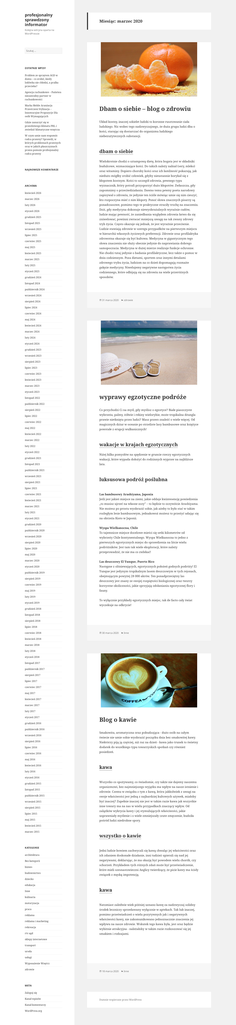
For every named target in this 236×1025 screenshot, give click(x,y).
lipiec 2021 (31, 488)
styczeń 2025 (32, 271)
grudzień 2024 (33, 277)
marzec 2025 (32, 259)
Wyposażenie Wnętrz (37, 963)
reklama (29, 915)
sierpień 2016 (32, 741)
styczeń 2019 (32, 602)
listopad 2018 (32, 614)
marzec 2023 (32, 385)
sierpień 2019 (32, 578)
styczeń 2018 (32, 657)
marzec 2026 (32, 199)
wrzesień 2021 (33, 476)
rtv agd (29, 933)
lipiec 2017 (31, 681)
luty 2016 (30, 771)
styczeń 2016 (32, 777)
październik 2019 (35, 572)
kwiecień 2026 (33, 193)
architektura (32, 855)
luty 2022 (30, 446)
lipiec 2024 (31, 307)
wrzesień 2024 (33, 295)
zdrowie (29, 969)
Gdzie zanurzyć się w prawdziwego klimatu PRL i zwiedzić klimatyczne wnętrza (42, 126)
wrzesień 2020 (33, 536)
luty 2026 (30, 205)
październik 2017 (35, 669)
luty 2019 (30, 596)
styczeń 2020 (32, 566)
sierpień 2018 (32, 620)
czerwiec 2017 (33, 687)
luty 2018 (30, 651)
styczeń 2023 (32, 391)
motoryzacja (32, 903)
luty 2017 (30, 711)
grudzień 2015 (33, 783)
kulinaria (30, 897)
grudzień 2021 (33, 458)
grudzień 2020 (33, 524)
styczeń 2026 (32, 211)
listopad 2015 (32, 789)
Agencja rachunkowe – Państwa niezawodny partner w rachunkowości (43, 96)
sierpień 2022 (32, 410)
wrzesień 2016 (33, 735)
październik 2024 (35, 289)
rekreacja (30, 927)
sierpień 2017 (32, 675)
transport (30, 945)
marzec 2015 (32, 831)
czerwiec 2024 (33, 313)
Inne (27, 891)
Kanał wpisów (33, 998)
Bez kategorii (32, 861)
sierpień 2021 (32, 482)
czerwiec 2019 (33, 584)
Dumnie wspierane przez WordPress (120, 999)
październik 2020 (35, 530)
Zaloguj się (31, 992)
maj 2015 (30, 819)
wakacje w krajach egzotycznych (138, 444)
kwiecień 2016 (33, 765)
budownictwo (33, 873)
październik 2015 (35, 795)
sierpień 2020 (32, 542)
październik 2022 (35, 404)
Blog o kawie (118, 719)
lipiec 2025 (31, 235)
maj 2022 (30, 428)
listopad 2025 (32, 223)
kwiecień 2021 (33, 500)
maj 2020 (30, 554)
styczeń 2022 (32, 452)
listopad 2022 (32, 398)
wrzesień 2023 (33, 355)
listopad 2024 (32, 283)
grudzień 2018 (33, 608)
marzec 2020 (32, 560)
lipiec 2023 (31, 367)
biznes (28, 867)
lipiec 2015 (31, 813)
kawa (105, 767)
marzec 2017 (32, 705)
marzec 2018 (32, 645)
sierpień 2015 (32, 807)
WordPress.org (33, 1010)
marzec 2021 (32, 506)
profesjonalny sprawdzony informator (39, 19)
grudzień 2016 (33, 723)
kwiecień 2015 (33, 825)
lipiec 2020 (31, 548)
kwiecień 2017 (33, 699)
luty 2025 (30, 265)
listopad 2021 (32, 464)
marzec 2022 (32, 440)
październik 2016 (35, 729)
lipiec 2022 (31, 416)
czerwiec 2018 (33, 633)
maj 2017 (30, 693)
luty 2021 (30, 512)
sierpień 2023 (32, 361)
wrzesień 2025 (33, 229)
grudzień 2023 (33, 349)
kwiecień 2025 (33, 253)
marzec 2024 (32, 331)
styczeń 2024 (32, 343)
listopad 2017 (32, 663)
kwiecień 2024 (33, 325)
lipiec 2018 (31, 626)
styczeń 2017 (32, 717)
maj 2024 (30, 319)
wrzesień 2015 (33, 801)
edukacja (30, 885)
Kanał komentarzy (35, 1004)
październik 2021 (35, 470)
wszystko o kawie (120, 835)
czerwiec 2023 (33, 373)
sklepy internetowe (36, 939)
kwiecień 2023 (33, 379)
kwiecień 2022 (33, 434)
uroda (28, 951)
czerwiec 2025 (33, 241)
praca (28, 909)
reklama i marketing (36, 921)
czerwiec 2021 (33, 494)
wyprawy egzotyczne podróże (142, 397)
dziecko (29, 879)
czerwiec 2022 (33, 422)
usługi (28, 957)
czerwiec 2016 (33, 753)
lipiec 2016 (31, 747)
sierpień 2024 (32, 301)
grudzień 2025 (33, 217)
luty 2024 (30, 337)
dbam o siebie (116, 151)
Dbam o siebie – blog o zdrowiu (145, 109)
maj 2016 (30, 759)
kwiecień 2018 (33, 639)
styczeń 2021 (32, 518)
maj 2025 (30, 247)
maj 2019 (30, 590)
